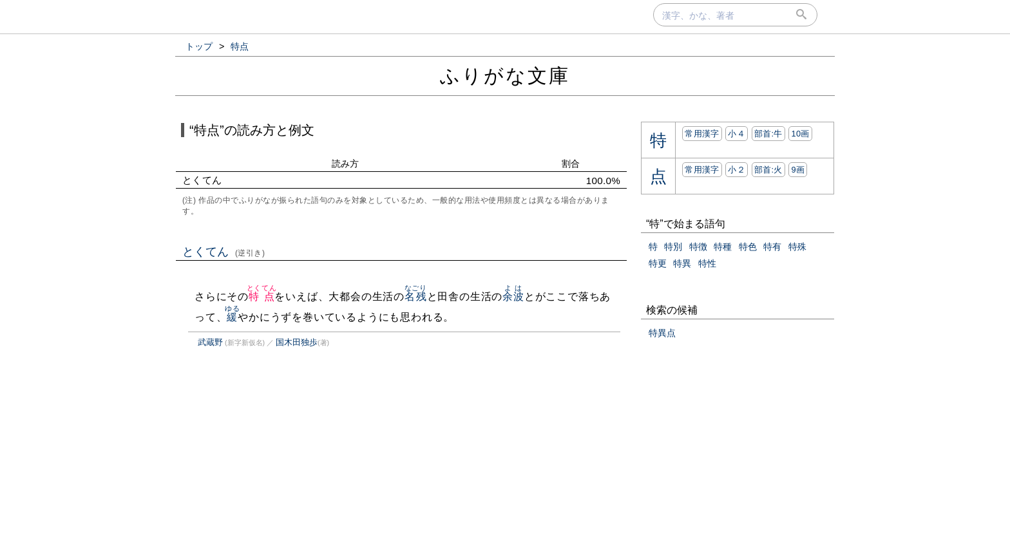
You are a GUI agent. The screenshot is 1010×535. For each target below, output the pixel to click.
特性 (707, 263)
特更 (658, 263)
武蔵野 (210, 342)
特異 (682, 263)
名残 (416, 296)
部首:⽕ (768, 169)
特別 (673, 246)
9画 (798, 169)
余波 (513, 296)
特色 (748, 246)
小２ (736, 169)
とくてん (223, 251)
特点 (262, 296)
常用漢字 (702, 133)
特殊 (797, 246)
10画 (800, 133)
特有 (772, 246)
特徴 (698, 246)
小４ (736, 133)
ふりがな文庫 (505, 75)
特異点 (662, 333)
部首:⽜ (768, 133)
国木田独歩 (297, 342)
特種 (723, 246)
